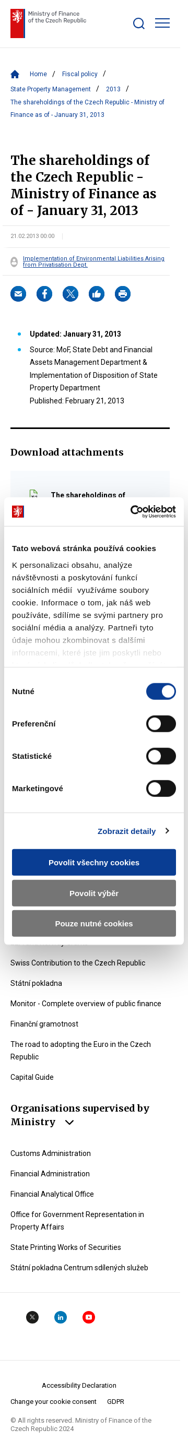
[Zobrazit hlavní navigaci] (162, 23)
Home (38, 74)
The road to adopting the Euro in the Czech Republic (80, 1050)
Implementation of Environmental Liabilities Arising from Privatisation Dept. (93, 262)
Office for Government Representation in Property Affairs (77, 1220)
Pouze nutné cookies (94, 923)
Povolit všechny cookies (94, 862)
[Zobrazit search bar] (139, 23)
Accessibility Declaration (79, 1385)
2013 (113, 89)
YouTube (89, 1317)
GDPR (115, 1401)
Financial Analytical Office (52, 1194)
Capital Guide (32, 1077)
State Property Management (50, 89)
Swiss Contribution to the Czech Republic (77, 963)
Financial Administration (50, 1174)
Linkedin (60, 1317)
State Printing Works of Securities (65, 1247)
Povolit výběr (94, 892)
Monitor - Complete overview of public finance (85, 1003)
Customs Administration (50, 1153)
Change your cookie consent (53, 1401)
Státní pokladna (36, 983)
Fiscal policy (80, 74)
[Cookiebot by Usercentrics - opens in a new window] (132, 511)
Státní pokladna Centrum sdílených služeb (79, 1268)
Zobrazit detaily (127, 830)
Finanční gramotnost (44, 1024)
